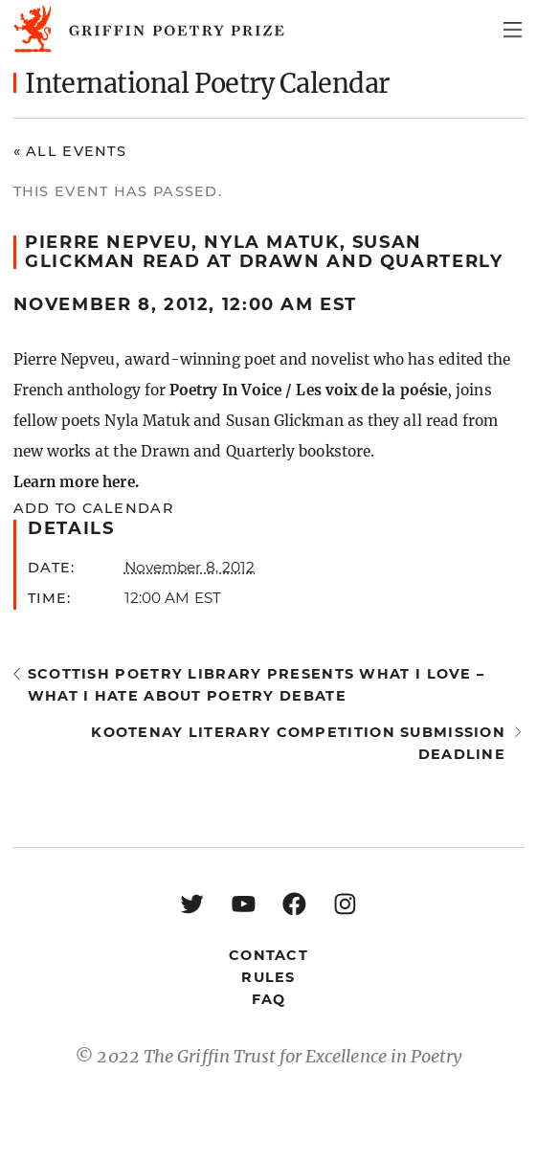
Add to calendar (93, 508)
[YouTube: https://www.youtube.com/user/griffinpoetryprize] (243, 903)
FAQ (269, 999)
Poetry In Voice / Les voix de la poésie (308, 390)
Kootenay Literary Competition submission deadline (298, 743)
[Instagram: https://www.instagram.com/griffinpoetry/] (345, 903)
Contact (268, 955)
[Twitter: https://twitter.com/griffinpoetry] (192, 903)
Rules (268, 977)
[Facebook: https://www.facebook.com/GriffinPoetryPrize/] (294, 903)
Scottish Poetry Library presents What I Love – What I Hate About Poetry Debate (256, 684)
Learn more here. (76, 482)
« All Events (70, 151)
